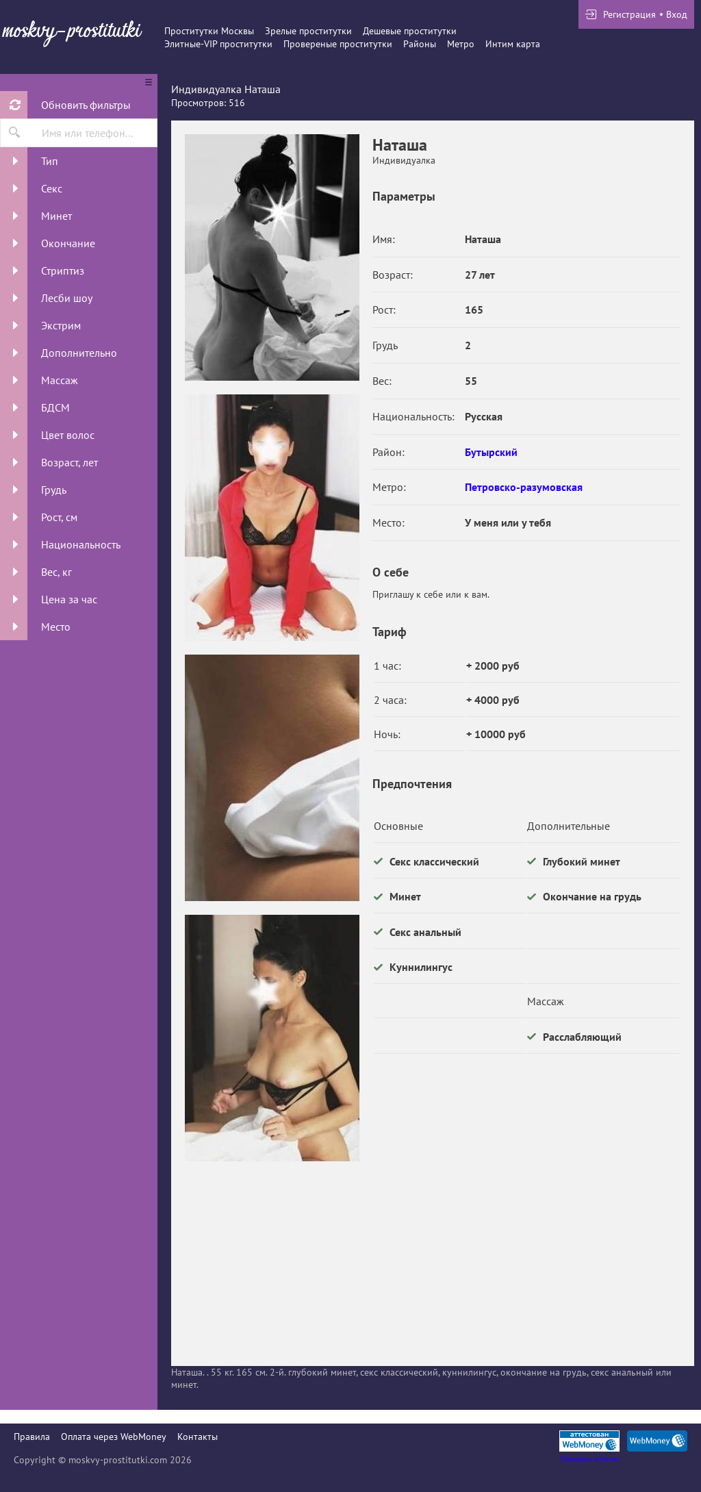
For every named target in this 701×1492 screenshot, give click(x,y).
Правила (32, 1436)
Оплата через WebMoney (113, 1436)
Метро (460, 44)
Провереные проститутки (337, 44)
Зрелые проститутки (308, 31)
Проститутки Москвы (209, 31)
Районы (419, 44)
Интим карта (512, 44)
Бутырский (491, 452)
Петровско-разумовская (524, 487)
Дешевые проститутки (410, 31)
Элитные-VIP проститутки (218, 44)
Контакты (197, 1436)
